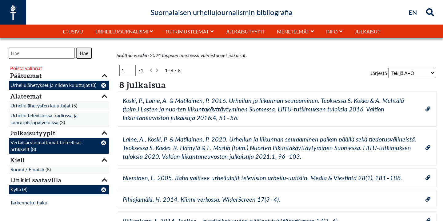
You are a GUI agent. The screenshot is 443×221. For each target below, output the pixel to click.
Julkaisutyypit (245, 31)
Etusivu (73, 31)
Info (332, 31)
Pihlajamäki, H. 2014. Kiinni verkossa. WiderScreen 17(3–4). (201, 199)
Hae (84, 53)
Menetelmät (293, 31)
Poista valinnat (26, 68)
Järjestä (378, 73)
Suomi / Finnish (27, 169)
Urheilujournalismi (121, 31)
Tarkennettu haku (28, 202)
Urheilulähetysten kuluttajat (40, 105)
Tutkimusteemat (187, 31)
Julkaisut (367, 31)
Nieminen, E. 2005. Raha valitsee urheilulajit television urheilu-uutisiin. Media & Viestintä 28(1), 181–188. (262, 177)
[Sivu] (127, 70)
